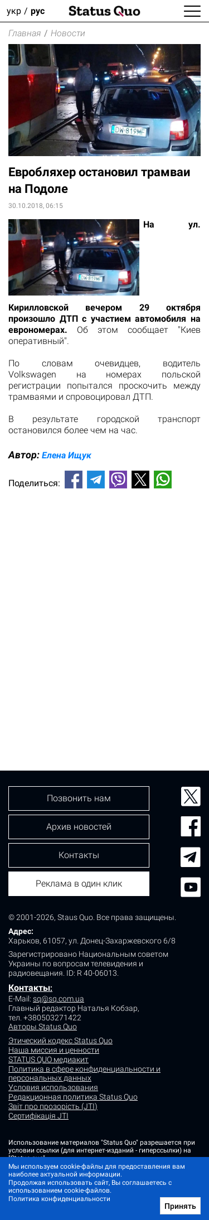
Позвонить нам (79, 798)
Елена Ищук (66, 455)
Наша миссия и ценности (53, 1049)
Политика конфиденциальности (59, 1199)
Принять (180, 1206)
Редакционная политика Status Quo (73, 1096)
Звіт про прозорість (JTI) (53, 1106)
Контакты (29, 987)
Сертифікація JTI (38, 1115)
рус (38, 11)
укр (14, 11)
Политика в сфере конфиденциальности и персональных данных (84, 1073)
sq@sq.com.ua (58, 998)
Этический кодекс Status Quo (60, 1040)
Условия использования (53, 1087)
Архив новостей (78, 826)
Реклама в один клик (79, 883)
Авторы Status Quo (42, 1026)
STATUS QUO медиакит (48, 1059)
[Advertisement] (104, 610)
